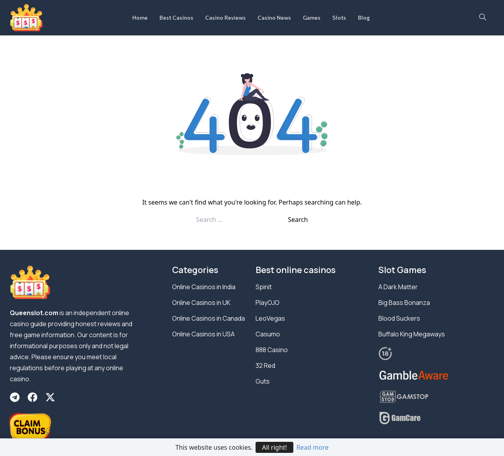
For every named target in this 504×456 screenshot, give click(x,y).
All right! (274, 447)
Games (312, 17)
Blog (364, 17)
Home (140, 17)
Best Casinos (176, 17)
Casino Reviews (225, 17)
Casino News (274, 17)
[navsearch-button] (483, 18)
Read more (312, 447)
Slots (339, 17)
